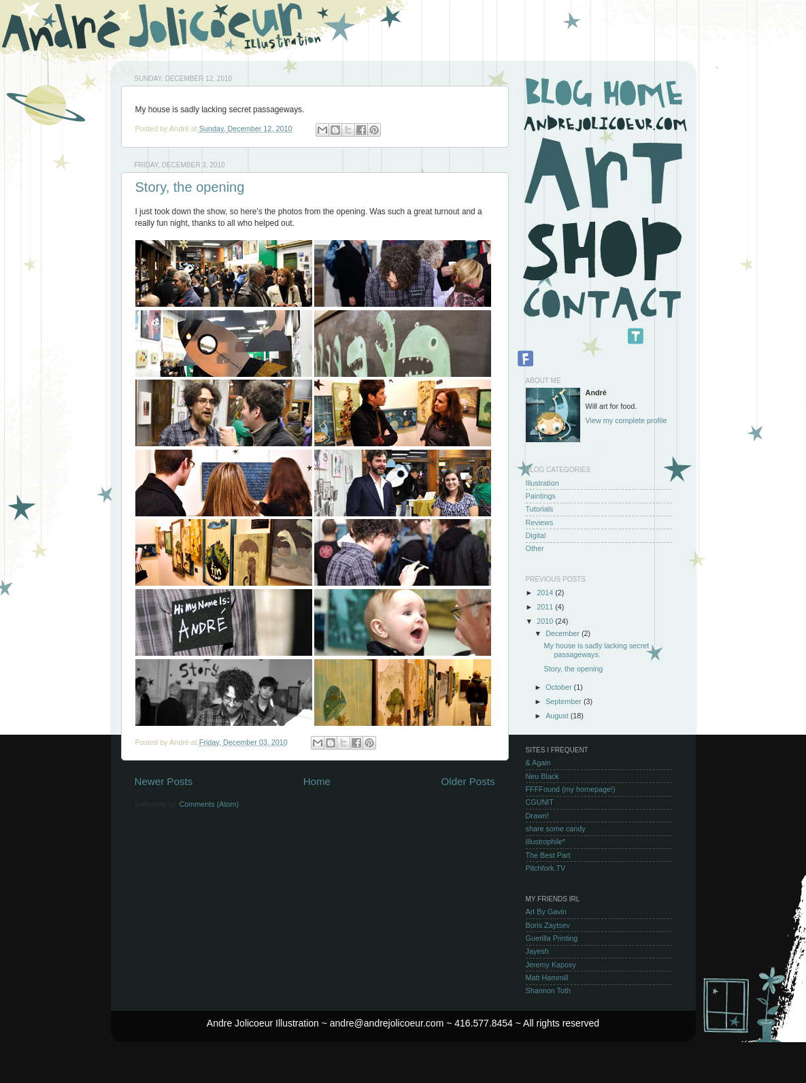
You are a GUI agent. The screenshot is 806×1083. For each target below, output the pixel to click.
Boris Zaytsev (548, 925)
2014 (546, 592)
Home (317, 781)
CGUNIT (540, 802)
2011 (546, 607)
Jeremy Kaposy (551, 965)
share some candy (556, 828)
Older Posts (468, 781)
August (558, 716)
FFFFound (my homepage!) (571, 789)
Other (535, 548)
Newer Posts (164, 781)
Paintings (541, 496)
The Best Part (548, 855)
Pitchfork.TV (546, 868)
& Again (538, 763)
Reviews (540, 522)
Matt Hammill (547, 977)
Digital (536, 535)
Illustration (542, 483)
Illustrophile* (546, 841)
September (564, 701)
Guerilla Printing (552, 938)
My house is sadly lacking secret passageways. (596, 650)
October (559, 687)
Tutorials (540, 509)
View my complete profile (626, 420)
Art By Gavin (546, 911)
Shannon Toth (548, 990)
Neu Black (542, 776)
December (563, 633)
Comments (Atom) (209, 804)
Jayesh (537, 951)
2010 (546, 621)
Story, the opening (190, 187)
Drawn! (537, 816)
